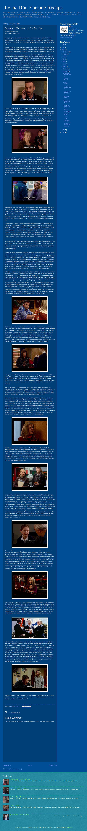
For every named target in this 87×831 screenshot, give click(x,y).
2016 (63, 132)
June (64, 59)
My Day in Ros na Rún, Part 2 (67, 75)
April (64, 64)
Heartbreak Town (66, 117)
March (65, 66)
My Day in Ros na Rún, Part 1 (67, 87)
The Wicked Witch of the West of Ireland (66, 107)
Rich (72, 26)
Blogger (70, 827)
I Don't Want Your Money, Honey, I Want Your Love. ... (67, 123)
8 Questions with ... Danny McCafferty (19, 814)
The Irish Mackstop (14, 805)
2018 (63, 49)
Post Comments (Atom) (16, 769)
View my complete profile (66, 37)
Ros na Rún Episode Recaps (33, 7)
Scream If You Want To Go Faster (18, 788)
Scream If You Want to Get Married (66, 101)
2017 (63, 130)
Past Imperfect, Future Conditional (67, 92)
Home (30, 765)
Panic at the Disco (66, 97)
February (65, 68)
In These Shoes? (65, 83)
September (66, 51)
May (64, 61)
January (65, 71)
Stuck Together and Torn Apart (67, 113)
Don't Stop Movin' (65, 79)
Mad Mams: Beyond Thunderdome (18, 797)
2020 (63, 45)
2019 (63, 47)
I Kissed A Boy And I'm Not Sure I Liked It (20, 779)
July (64, 56)
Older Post (53, 765)
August (65, 54)
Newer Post (7, 765)
